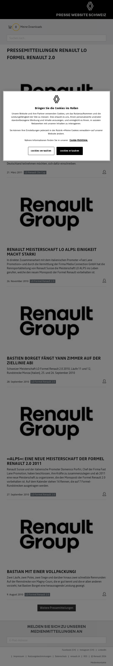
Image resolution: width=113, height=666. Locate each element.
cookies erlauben (69, 150)
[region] (56, 126)
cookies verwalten (41, 150)
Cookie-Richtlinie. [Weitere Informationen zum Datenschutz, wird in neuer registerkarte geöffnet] (79, 140)
